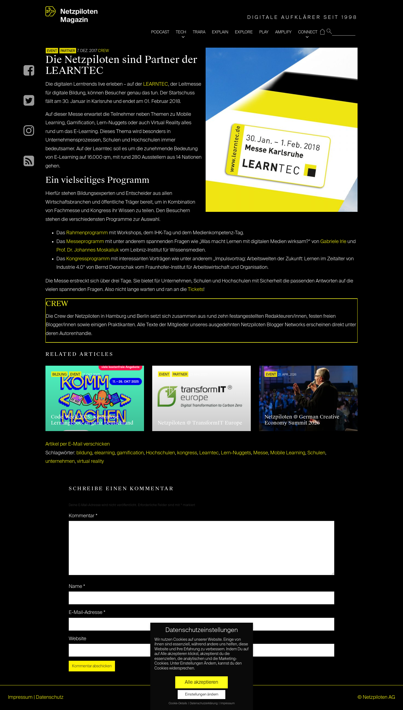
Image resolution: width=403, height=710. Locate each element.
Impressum (20, 697)
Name (77, 586)
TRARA (199, 32)
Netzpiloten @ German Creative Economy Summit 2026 (301, 420)
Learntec (209, 453)
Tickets (195, 289)
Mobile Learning (287, 453)
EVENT (52, 51)
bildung (84, 453)
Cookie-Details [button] (178, 703)
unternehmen (60, 461)
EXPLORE (244, 32)
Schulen (316, 453)
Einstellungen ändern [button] (201, 694)
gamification (130, 453)
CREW (103, 51)
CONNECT (307, 32)
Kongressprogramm (88, 258)
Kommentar (83, 515)
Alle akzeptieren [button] (201, 682)
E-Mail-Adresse (87, 612)
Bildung (59, 374)
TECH (181, 32)
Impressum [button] (227, 703)
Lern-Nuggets (236, 453)
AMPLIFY (283, 32)
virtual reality (90, 461)
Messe (260, 453)
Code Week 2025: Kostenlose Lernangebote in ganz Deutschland (92, 420)
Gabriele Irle (333, 241)
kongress (187, 453)
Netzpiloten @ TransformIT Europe (200, 423)
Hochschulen (160, 453)
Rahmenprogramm (87, 232)
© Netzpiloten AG (376, 697)
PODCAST (160, 32)
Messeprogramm (85, 241)
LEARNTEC (155, 84)
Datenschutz (50, 697)
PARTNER (68, 51)
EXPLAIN (220, 32)
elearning (104, 453)
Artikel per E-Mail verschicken (77, 444)
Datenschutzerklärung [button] (204, 703)
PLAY (264, 32)
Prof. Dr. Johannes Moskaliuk (87, 250)
